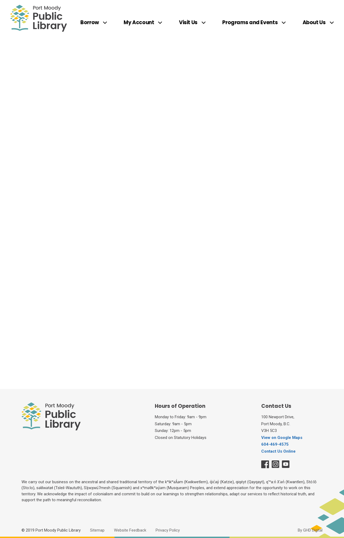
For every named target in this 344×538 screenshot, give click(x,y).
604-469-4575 (275, 444)
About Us (314, 23)
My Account (139, 23)
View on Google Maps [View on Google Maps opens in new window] (281, 437)
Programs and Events (250, 23)
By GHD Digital (310, 530)
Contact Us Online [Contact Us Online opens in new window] (278, 451)
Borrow (89, 23)
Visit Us (188, 23)
